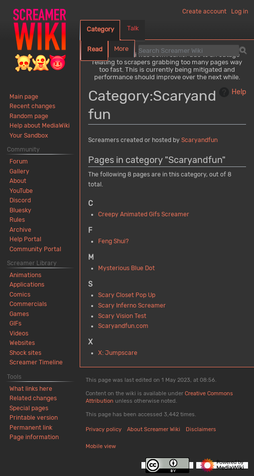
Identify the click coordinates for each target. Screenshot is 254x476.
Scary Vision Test (122, 316)
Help (231, 92)
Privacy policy (104, 429)
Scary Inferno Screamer (132, 305)
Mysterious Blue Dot (126, 268)
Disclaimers (201, 429)
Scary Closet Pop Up (126, 295)
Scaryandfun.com (123, 325)
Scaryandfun (199, 140)
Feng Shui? (113, 241)
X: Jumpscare (117, 352)
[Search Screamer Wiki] (188, 50)
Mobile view (101, 446)
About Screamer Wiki (153, 429)
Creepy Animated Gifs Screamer (143, 214)
